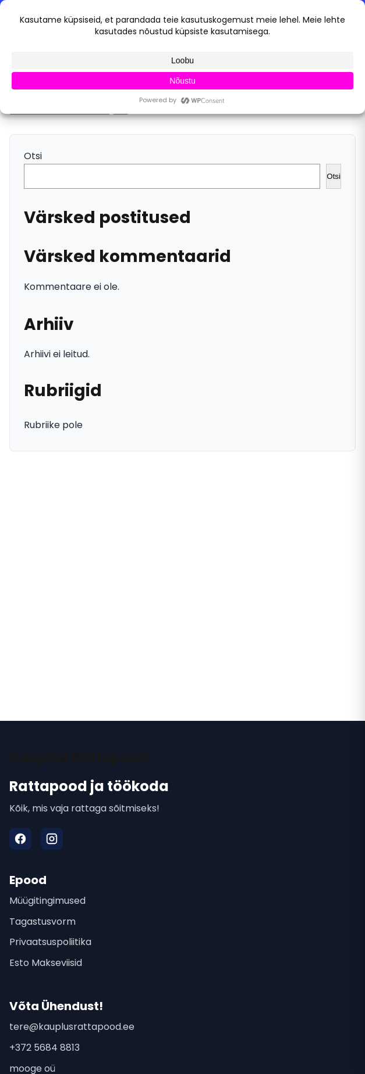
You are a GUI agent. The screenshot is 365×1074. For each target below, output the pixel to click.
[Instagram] (52, 839)
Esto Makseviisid (45, 962)
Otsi (33, 156)
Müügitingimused (47, 900)
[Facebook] (20, 839)
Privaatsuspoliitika (50, 942)
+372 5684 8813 (44, 1047)
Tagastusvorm (42, 921)
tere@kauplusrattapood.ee (71, 1026)
